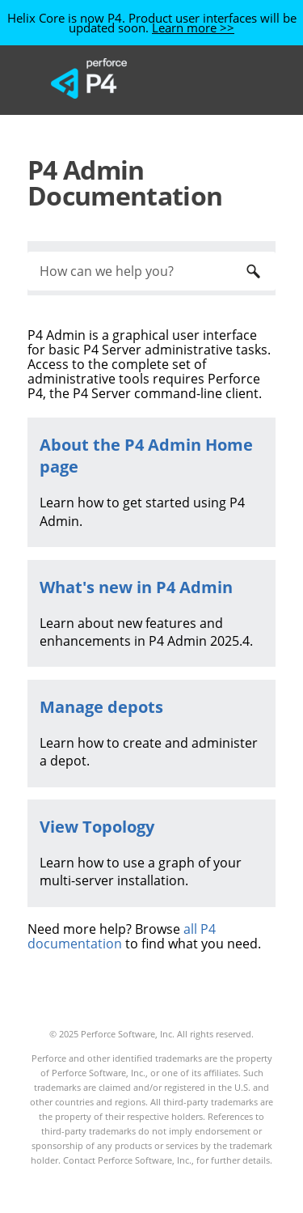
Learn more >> (193, 27)
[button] (253, 271)
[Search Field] (151, 271)
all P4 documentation (121, 936)
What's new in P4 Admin (136, 587)
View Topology (97, 827)
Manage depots (101, 707)
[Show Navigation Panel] (229, 78)
